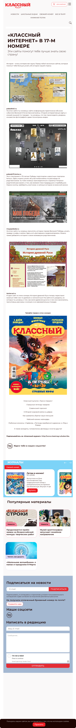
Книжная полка (38, 18)
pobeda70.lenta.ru (13, 174)
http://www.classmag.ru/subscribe (55, 436)
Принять (39, 724)
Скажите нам (14, 604)
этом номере (45, 313)
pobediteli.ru (11, 109)
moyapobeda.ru (12, 229)
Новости (11, 524)
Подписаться (58, 589)
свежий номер (46, 14)
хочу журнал (61, 4)
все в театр (60, 14)
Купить (32, 490)
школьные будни (29, 14)
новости (15, 14)
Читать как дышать (16, 557)
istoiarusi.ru (11, 293)
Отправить (38, 666)
